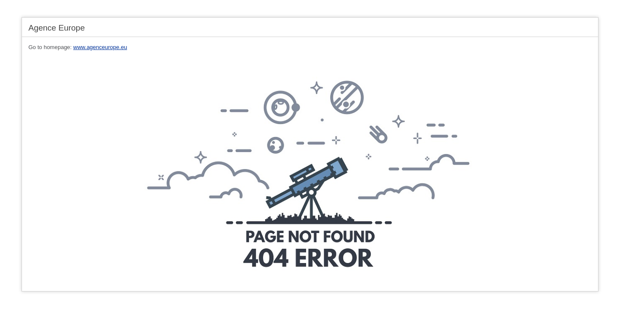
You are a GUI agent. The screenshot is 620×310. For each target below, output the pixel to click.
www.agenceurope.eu (100, 47)
